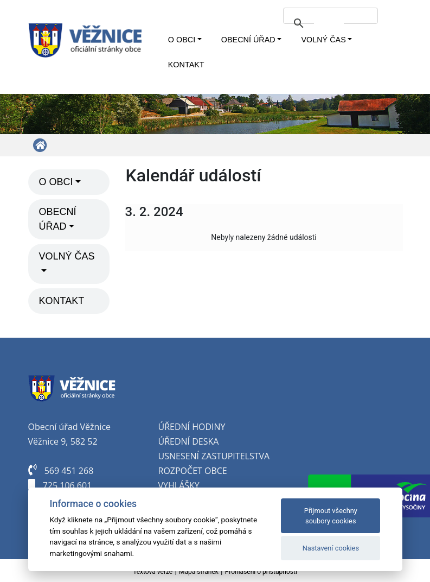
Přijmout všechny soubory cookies (330, 516)
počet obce (201, 471)
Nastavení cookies (331, 548)
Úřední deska (188, 441)
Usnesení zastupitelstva (214, 456)
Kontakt (186, 64)
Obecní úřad (248, 39)
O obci (181, 39)
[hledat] (329, 23)
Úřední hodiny (192, 427)
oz (169, 471)
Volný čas (323, 39)
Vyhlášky (179, 485)
